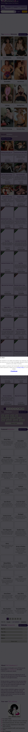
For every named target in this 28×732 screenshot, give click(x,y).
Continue (14, 371)
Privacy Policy (20, 367)
